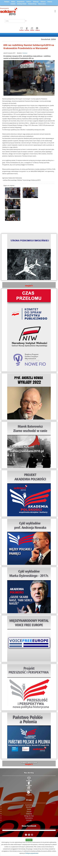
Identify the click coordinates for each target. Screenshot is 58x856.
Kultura (28, 1)
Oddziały (29, 814)
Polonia (49, 1)
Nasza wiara (42, 4)
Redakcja (24, 53)
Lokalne (13, 4)
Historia (43, 1)
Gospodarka (20, 1)
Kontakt (29, 820)
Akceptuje (29, 840)
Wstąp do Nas (29, 816)
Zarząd (29, 811)
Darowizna (29, 818)
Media (13, 1)
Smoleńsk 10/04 (48, 39)
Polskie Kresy (32, 4)
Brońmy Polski (21, 4)
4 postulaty (29, 805)
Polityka (6, 1)
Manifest (29, 807)
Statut (29, 809)
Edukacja (36, 1)
